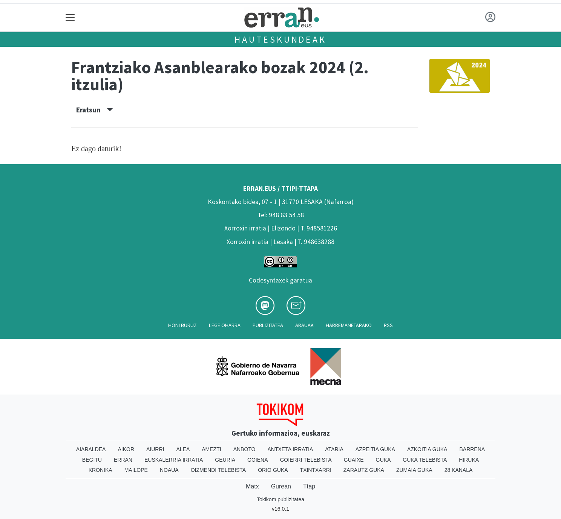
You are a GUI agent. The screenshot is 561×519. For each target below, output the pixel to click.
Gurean (281, 486)
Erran (123, 460)
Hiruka (469, 460)
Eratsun (94, 109)
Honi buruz (182, 325)
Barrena (472, 449)
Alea (183, 449)
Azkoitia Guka (427, 449)
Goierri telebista (305, 460)
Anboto (244, 449)
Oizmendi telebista (218, 470)
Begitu (92, 460)
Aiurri (155, 449)
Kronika (100, 470)
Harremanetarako (349, 325)
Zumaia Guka (414, 470)
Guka (383, 460)
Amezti (211, 449)
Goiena (257, 460)
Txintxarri (315, 470)
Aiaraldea (91, 449)
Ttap (309, 486)
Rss (388, 325)
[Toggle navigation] (70, 17)
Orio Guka (273, 470)
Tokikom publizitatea (280, 499)
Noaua (169, 470)
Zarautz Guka (363, 470)
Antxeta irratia (290, 449)
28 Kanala (459, 470)
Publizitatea (268, 325)
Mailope (136, 470)
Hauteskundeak (280, 39)
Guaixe (354, 460)
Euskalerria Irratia (173, 460)
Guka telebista (425, 460)
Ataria (334, 449)
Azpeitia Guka (375, 449)
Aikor (126, 449)
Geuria (225, 460)
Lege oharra (225, 325)
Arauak (304, 325)
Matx (252, 486)
